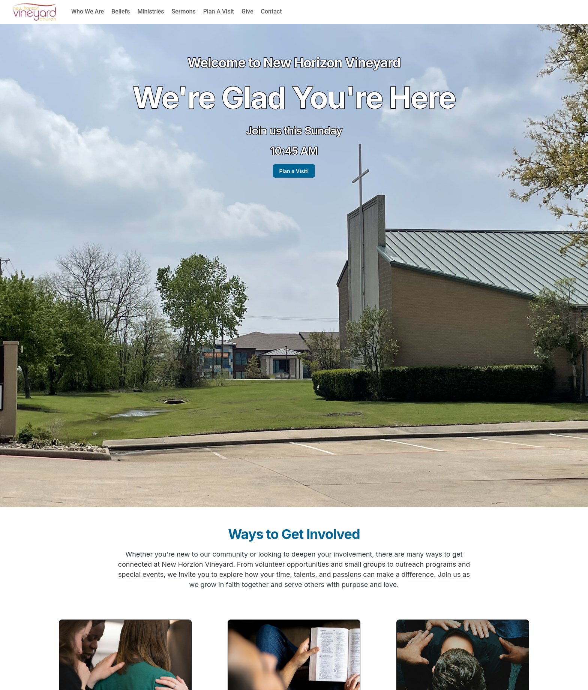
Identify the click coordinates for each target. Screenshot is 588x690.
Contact (271, 11)
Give (247, 11)
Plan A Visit (218, 11)
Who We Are (87, 11)
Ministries (150, 11)
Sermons (184, 11)
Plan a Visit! (294, 171)
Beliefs (120, 11)
